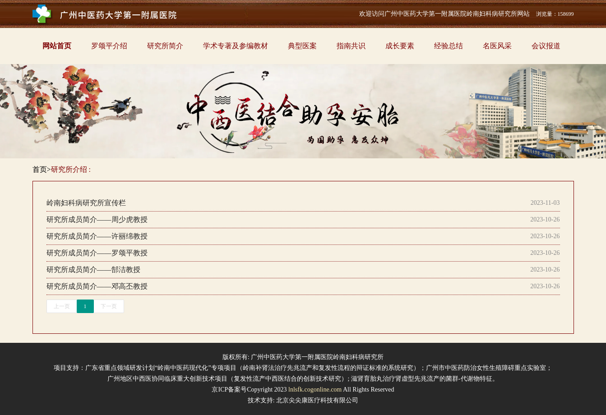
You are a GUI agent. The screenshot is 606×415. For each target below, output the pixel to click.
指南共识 (351, 46)
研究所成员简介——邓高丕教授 (97, 286)
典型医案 (302, 46)
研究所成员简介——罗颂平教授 (97, 253)
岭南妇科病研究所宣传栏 (86, 203)
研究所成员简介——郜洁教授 (93, 269)
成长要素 (399, 46)
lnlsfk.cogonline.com (315, 389)
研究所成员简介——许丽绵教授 (97, 236)
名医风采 (497, 46)
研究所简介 (165, 46)
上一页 (62, 306)
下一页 (109, 306)
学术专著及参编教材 (235, 46)
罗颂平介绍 (109, 46)
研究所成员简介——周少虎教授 (97, 219)
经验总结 (448, 46)
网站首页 (56, 46)
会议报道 (546, 46)
